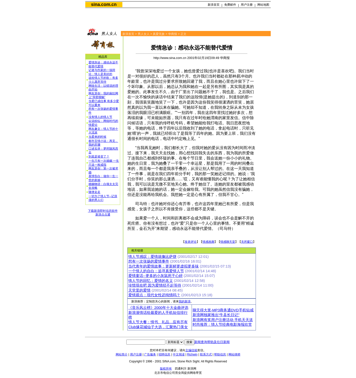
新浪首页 (214, 4)
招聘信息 (164, 354)
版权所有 (166, 368)
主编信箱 (191, 350)
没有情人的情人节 (100, 117)
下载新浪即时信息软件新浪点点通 (103, 212)
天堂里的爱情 (139, 290)
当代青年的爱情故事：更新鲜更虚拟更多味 (163, 266)
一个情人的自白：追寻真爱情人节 (156, 271)
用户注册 (247, 4)
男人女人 (144, 34)
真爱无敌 (159, 34)
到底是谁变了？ (99, 156)
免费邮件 (230, 4)
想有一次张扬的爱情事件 (148, 261)
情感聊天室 (227, 241)
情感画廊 (208, 241)
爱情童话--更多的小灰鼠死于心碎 (155, 276)
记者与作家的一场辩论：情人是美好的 (102, 72)
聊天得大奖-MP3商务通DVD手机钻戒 (223, 310)
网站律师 (234, 354)
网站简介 (122, 354)
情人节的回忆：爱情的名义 (150, 281)
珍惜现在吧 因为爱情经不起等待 (154, 285)
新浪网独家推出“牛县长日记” (216, 315)
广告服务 (150, 354)
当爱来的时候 (97, 136)
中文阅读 (179, 354)
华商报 (172, 34)
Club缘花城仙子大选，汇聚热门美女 (158, 327)
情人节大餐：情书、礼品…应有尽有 (158, 322)
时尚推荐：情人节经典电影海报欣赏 (222, 324)
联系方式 (206, 354)
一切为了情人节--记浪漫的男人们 (103, 198)
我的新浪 (185, 301)
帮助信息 (220, 354)
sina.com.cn (103, 4)
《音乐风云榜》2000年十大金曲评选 (158, 308)
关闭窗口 (247, 241)
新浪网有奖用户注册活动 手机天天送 (223, 320)
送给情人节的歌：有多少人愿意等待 (103, 79)
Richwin (192, 354)
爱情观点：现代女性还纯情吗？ (154, 295)
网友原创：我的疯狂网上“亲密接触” (103, 95)
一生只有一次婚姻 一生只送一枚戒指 (104, 162)
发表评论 (191, 241)
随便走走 (94, 192)
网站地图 (263, 4)
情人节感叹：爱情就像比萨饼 (152, 257)
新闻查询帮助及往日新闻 (212, 342)
